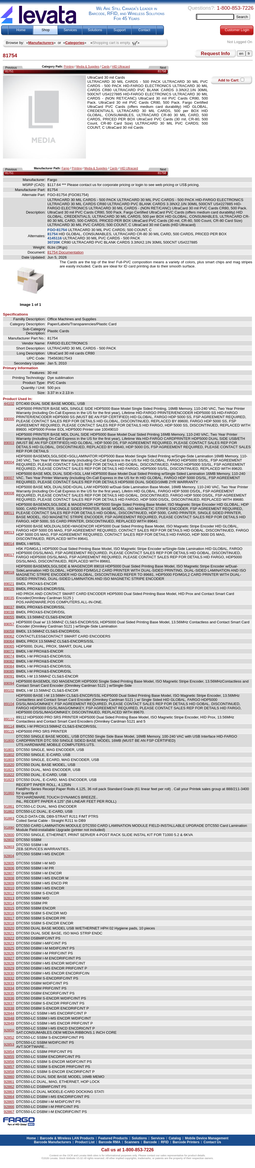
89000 (9, 419)
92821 (9, 933)
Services (70, 30)
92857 (9, 1067)
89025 (9, 589)
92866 (9, 1107)
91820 (9, 765)
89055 (9, 617)
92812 (9, 893)
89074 (9, 656)
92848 (9, 1018)
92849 (9, 1023)
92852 (9, 1037)
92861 (9, 1082)
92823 (9, 943)
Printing (69, 66)
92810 (9, 888)
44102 (9, 403)
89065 (9, 646)
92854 (9, 1052)
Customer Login (237, 30)
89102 (9, 690)
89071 (9, 651)
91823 (9, 780)
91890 (9, 827)
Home (21, 30)
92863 (9, 1092)
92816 (9, 913)
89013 (9, 532)
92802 (9, 840)
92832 (9, 978)
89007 (9, 478)
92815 (9, 908)
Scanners (131, 1142)
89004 (9, 462)
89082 (9, 661)
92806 (9, 868)
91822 (9, 775)
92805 (9, 863)
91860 (9, 793)
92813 (9, 898)
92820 (9, 928)
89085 (9, 671)
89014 (9, 544)
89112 (9, 719)
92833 (9, 983)
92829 (9, 968)
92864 (9, 1097)
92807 (9, 873)
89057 (9, 624)
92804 (9, 856)
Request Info (215, 53)
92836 (9, 998)
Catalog (175, 1138)
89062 (9, 636)
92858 (9, 1072)
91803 (9, 760)
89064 (9, 641)
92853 (9, 1044)
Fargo (65, 168)
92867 (9, 1112)
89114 (9, 726)
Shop (46, 30)
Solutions (95, 30)
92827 (9, 958)
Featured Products (113, 1138)
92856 (9, 1062)
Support (120, 30)
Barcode (150, 1142)
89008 (9, 493)
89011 (9, 513)
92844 (9, 1013)
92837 (9, 1003)
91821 (9, 770)
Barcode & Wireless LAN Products (67, 1138)
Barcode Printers (186, 1142)
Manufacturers (41, 43)
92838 (9, 1008)
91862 (9, 811)
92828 (9, 963)
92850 (9, 1030)
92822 (9, 938)
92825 (9, 948)
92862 (9, 1087)
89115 (9, 731)
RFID (165, 1142)
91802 (9, 755)
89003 (9, 443)
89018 (9, 572)
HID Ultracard (121, 66)
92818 (9, 923)
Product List (85, 1142)
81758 (162, 71)
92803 (9, 847)
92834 (9, 988)
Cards (105, 66)
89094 (9, 683)
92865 (9, 1102)
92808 (9, 878)
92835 (9, 993)
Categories (74, 43)
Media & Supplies (87, 66)
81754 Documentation (65, 252)
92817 (9, 918)
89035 (9, 598)
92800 (9, 835)
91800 (9, 740)
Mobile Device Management (206, 1138)
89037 (9, 607)
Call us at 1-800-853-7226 (127, 1149)
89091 (9, 676)
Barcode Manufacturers (52, 1142)
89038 (9, 612)
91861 (9, 806)
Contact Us (212, 1142)
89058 (9, 631)
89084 (9, 666)
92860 (9, 1077)
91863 (9, 818)
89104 (9, 704)
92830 (9, 973)
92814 (9, 903)
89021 (9, 584)
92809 (9, 883)
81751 (9, 71)
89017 (9, 555)
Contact (144, 30)
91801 (9, 750)
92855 (9, 1057)
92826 (9, 953)
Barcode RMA (110, 1142)
